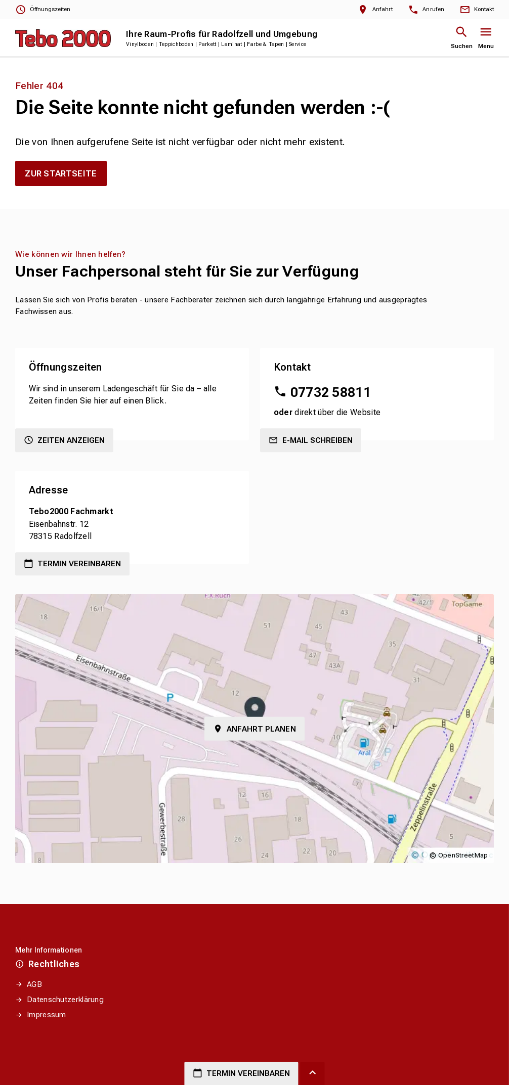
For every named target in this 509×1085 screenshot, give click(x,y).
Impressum (46, 1014)
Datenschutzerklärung (65, 999)
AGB (34, 984)
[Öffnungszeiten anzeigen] (42, 10)
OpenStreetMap (463, 855)
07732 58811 (330, 392)
